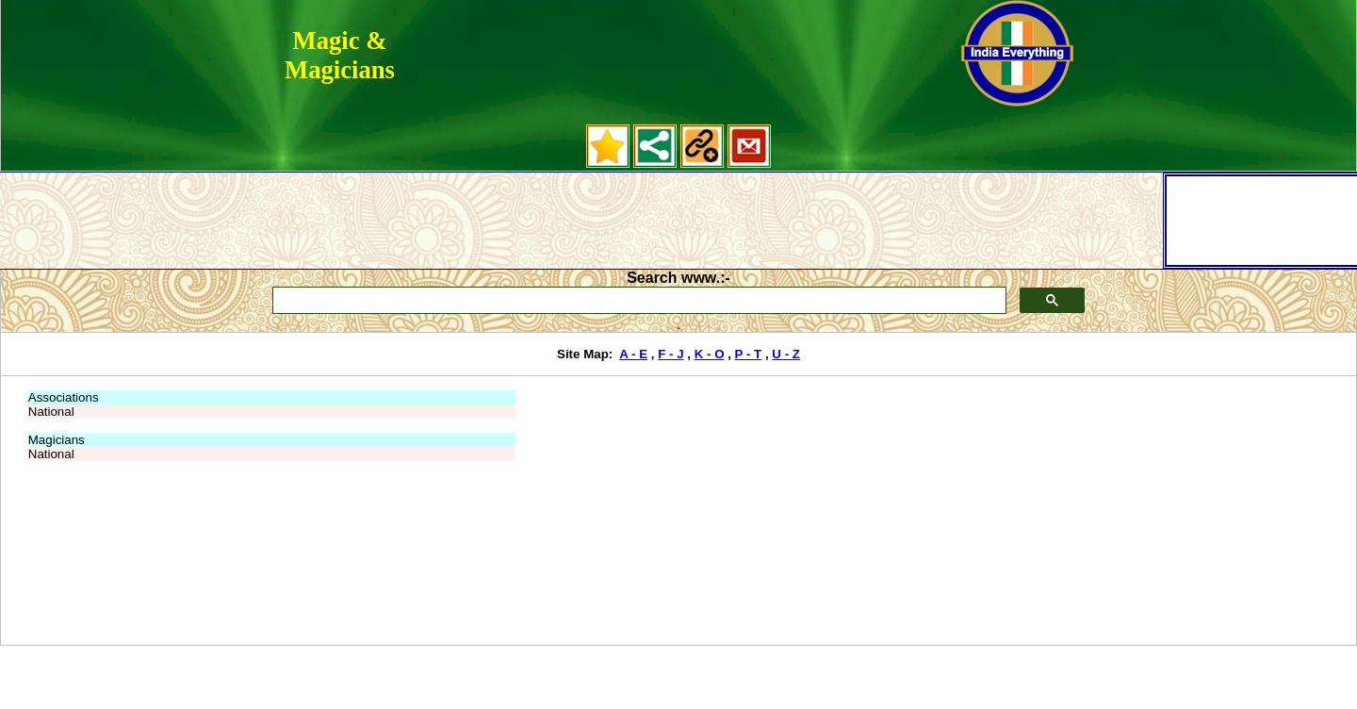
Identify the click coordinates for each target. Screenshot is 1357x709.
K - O (710, 354)
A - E (633, 354)
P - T (748, 354)
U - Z (786, 354)
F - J (670, 354)
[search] (638, 300)
